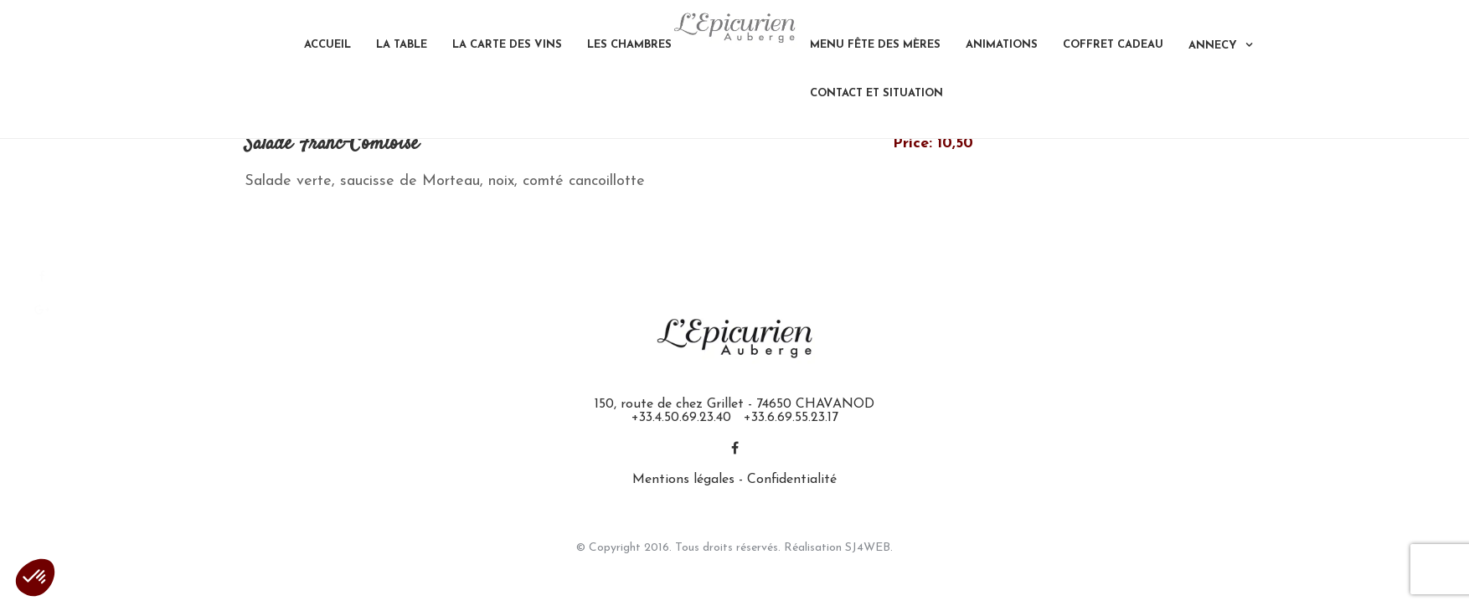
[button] (35, 577)
